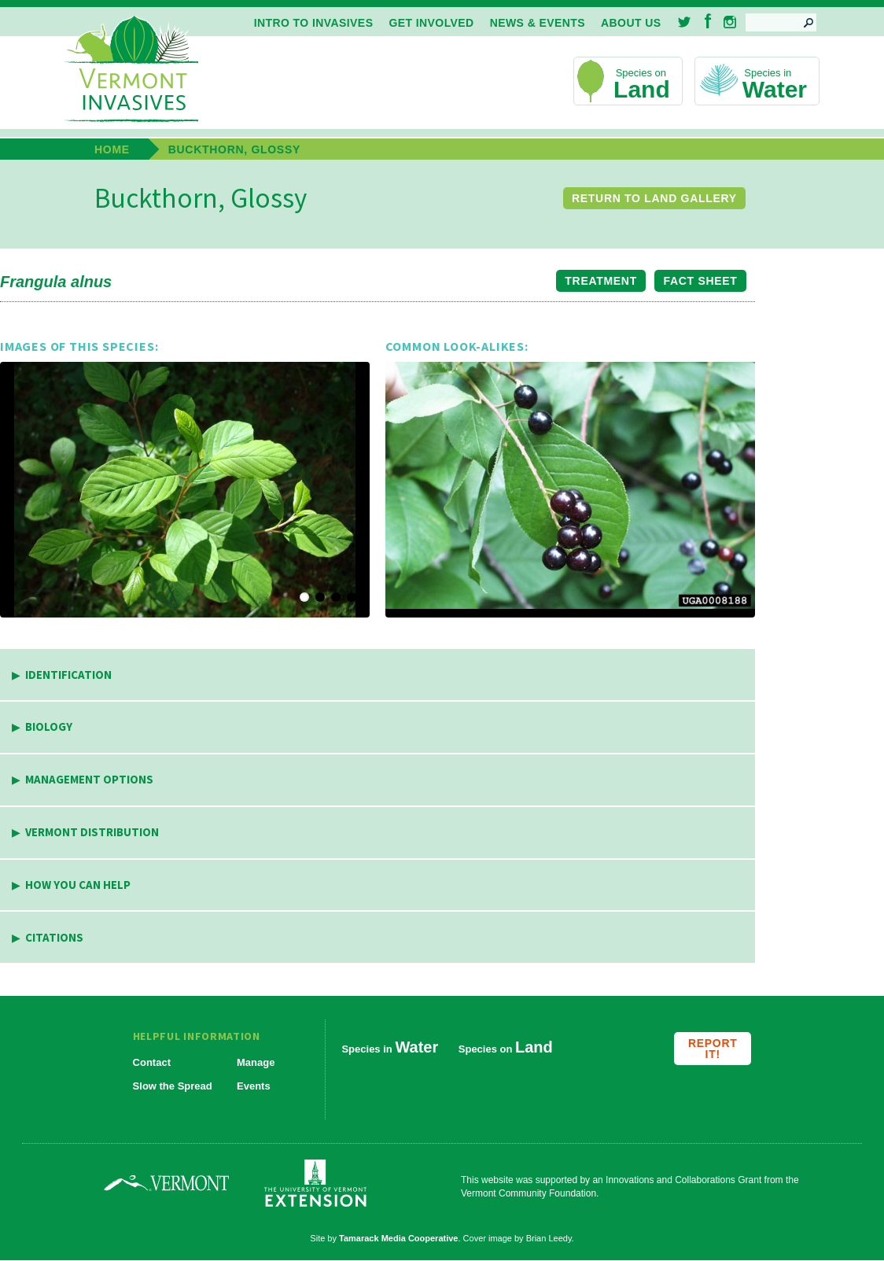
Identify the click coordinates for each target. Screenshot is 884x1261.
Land (641, 89)
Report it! (713, 1048)
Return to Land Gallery (654, 198)
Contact (152, 1062)
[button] (185, 490)
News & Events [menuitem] (537, 22)
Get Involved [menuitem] (431, 22)
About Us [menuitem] (631, 22)
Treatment (601, 281)
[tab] (377, 675)
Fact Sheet (701, 281)
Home (112, 149)
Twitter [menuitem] (685, 22)
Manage (255, 1062)
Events (254, 1086)
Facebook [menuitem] (708, 20)
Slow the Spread (172, 1086)
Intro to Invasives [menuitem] (314, 22)
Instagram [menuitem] (730, 22)
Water (774, 89)
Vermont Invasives (131, 70)
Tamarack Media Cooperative (398, 1238)
